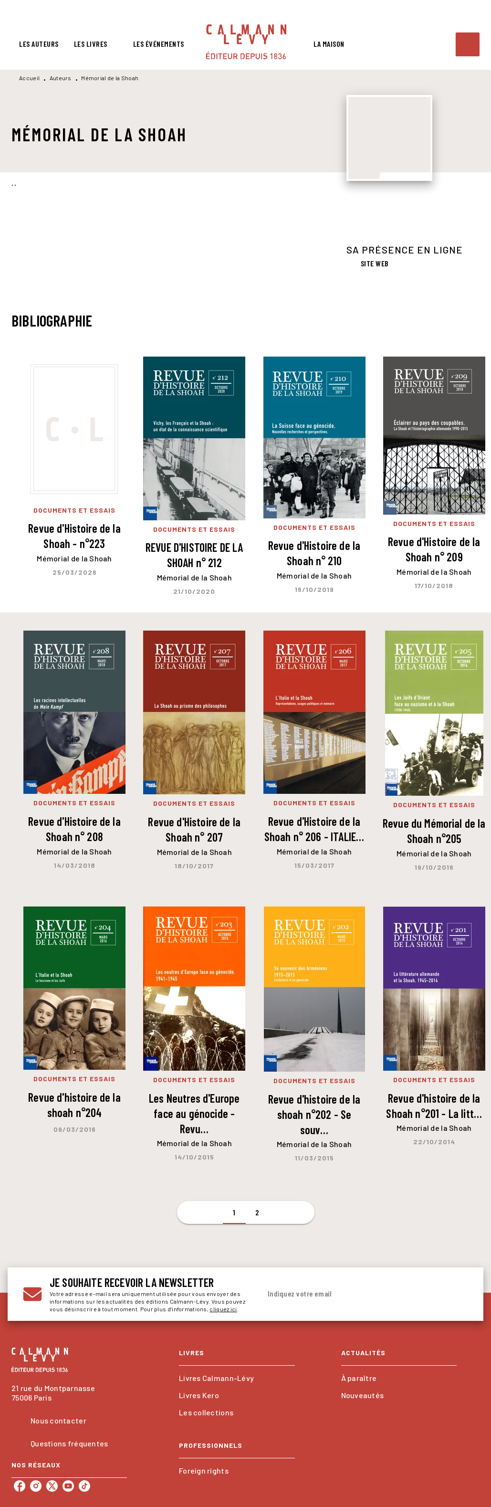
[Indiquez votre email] (353, 1294)
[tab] (38, 43)
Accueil (29, 77)
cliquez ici (223, 1309)
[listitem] (19, 1486)
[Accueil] (246, 41)
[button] (369, 264)
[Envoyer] (456, 1294)
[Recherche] (468, 44)
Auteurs (61, 77)
